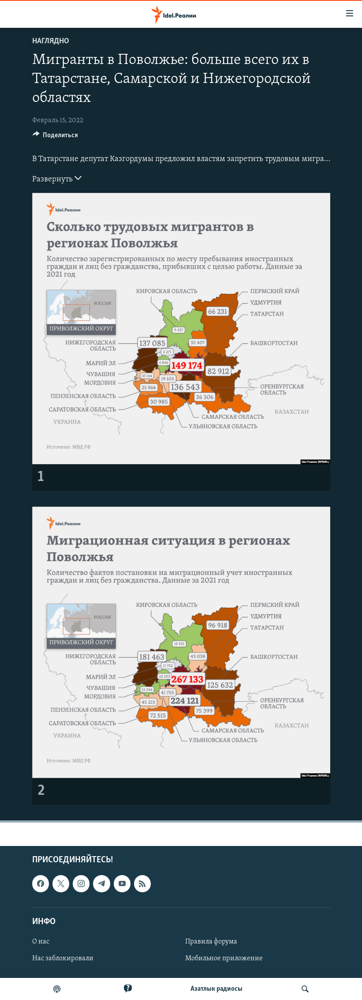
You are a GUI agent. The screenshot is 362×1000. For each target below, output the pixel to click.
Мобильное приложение (224, 958)
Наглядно (50, 41)
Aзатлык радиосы (216, 988)
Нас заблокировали (62, 958)
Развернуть (57, 178)
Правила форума (211, 941)
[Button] (55, 137)
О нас (40, 941)
